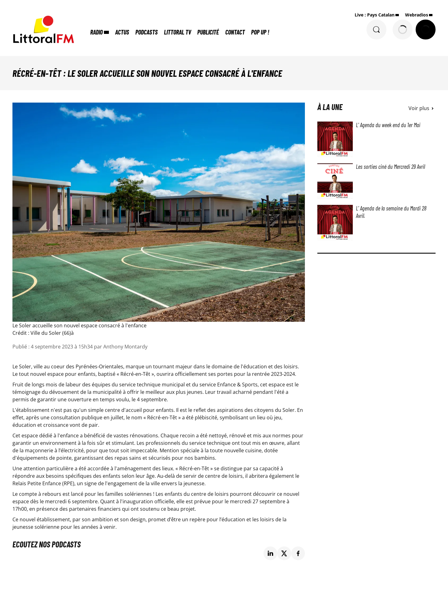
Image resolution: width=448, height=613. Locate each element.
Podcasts (146, 32)
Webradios (416, 15)
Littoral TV (177, 32)
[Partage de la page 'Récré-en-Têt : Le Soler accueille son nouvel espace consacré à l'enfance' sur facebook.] (298, 553)
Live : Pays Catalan (374, 15)
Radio (96, 32)
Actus (122, 32)
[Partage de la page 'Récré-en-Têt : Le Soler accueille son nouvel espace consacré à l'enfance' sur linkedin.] (271, 553)
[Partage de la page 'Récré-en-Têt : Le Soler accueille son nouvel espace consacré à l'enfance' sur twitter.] (284, 553)
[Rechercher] (376, 29)
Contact (235, 32)
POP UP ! (260, 32)
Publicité (208, 32)
